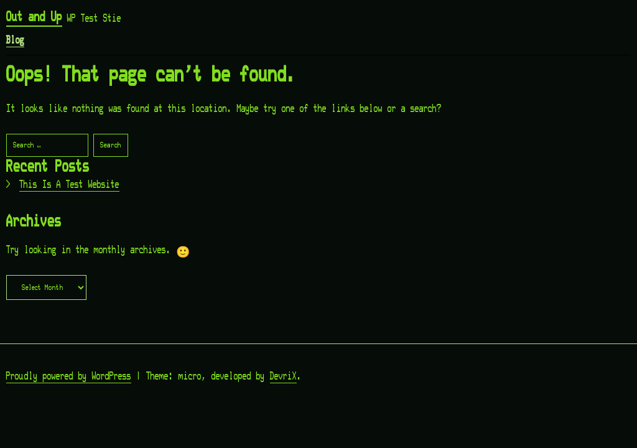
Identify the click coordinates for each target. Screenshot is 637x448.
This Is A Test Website (69, 184)
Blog (15, 40)
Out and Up (34, 17)
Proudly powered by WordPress (68, 376)
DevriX (283, 376)
